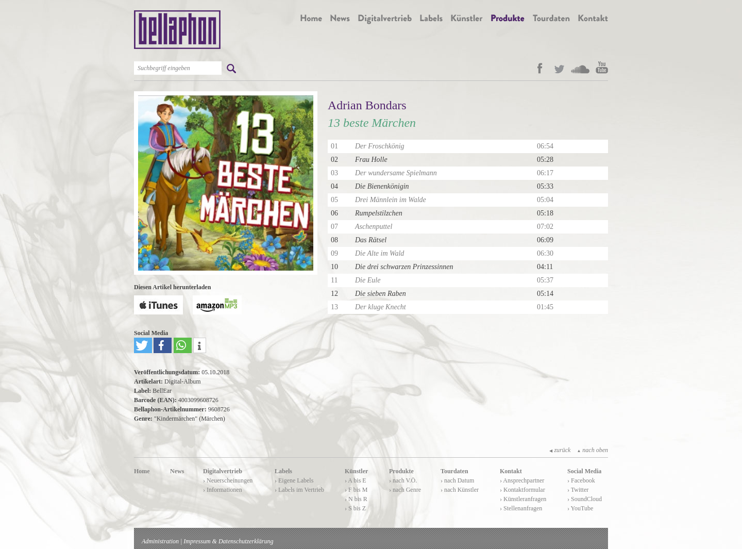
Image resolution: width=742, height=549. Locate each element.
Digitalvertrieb (222, 471)
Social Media (584, 471)
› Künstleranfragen (523, 499)
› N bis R (356, 499)
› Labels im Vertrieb (299, 489)
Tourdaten (454, 471)
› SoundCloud (584, 499)
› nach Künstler (460, 489)
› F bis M (356, 489)
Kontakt (511, 471)
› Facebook (581, 480)
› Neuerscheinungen (227, 480)
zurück (559, 450)
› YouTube (580, 508)
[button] (143, 345)
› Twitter (577, 489)
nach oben (592, 450)
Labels (283, 471)
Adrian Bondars (367, 105)
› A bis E (355, 480)
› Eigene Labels (294, 480)
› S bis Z (355, 508)
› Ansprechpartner (522, 480)
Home (142, 471)
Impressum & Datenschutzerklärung (228, 541)
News (177, 471)
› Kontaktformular (522, 489)
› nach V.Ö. (403, 480)
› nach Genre (405, 489)
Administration (160, 541)
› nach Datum (457, 480)
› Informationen (222, 489)
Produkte (401, 471)
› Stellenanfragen (521, 508)
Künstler (356, 471)
